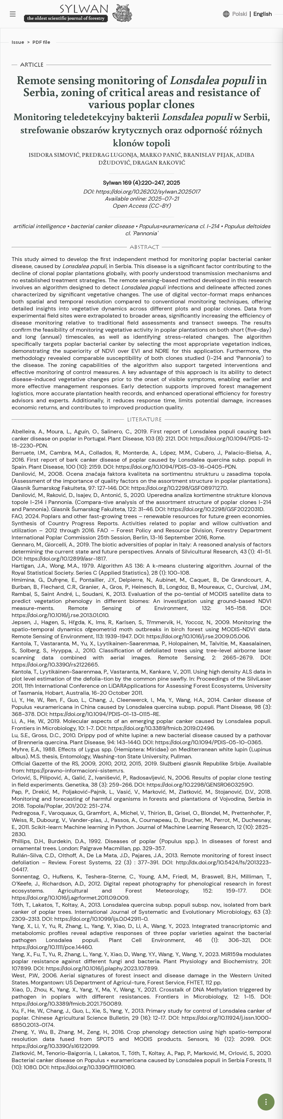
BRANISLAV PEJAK (208, 154)
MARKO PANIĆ (160, 154)
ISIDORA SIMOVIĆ (54, 154)
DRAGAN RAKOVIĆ (159, 162)
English (262, 14)
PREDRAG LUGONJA (109, 154)
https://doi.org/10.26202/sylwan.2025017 (148, 191)
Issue (18, 42)
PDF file (41, 42)
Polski (239, 14)
